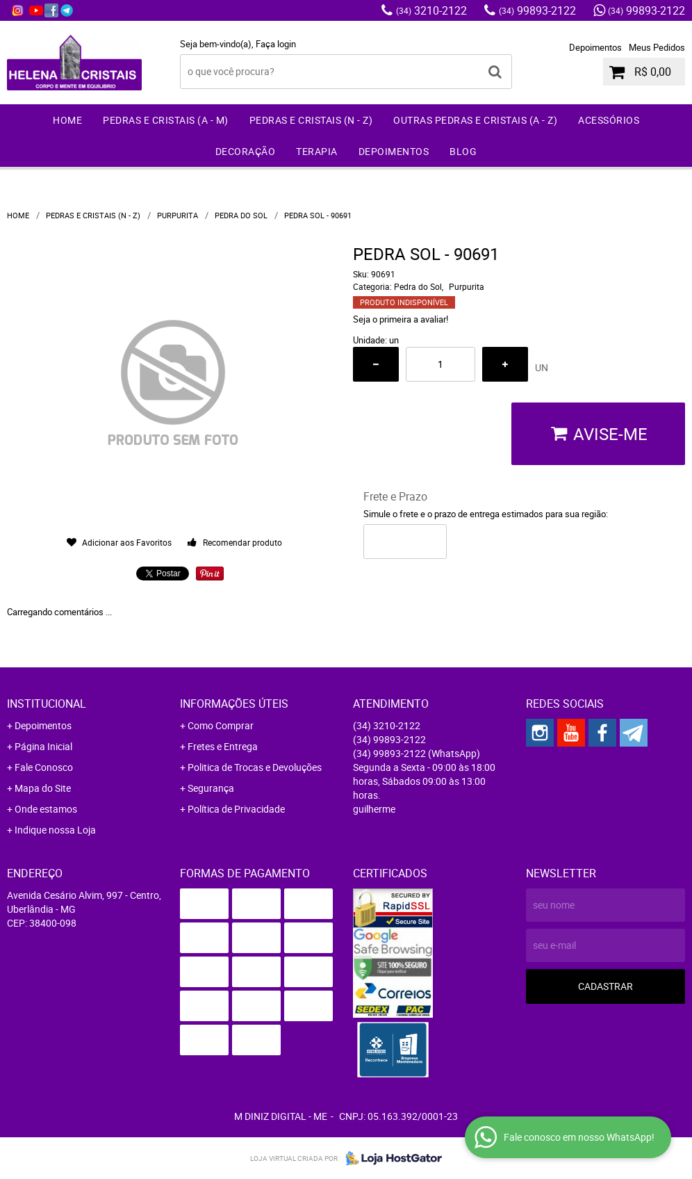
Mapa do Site (43, 788)
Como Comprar (221, 725)
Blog (463, 151)
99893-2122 (537, 10)
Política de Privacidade (236, 808)
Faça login (276, 44)
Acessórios (608, 120)
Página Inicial (43, 746)
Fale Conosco (44, 767)
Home (67, 120)
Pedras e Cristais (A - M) (166, 120)
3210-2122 (431, 10)
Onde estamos (46, 808)
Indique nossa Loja (55, 829)
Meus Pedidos (657, 47)
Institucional (46, 703)
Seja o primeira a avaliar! (400, 319)
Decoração (245, 151)
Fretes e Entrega (223, 746)
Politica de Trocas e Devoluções (255, 767)
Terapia (317, 151)
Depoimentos (595, 47)
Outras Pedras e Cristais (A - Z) (475, 120)
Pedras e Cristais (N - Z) (311, 120)
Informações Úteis (234, 703)
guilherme (374, 808)
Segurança (211, 788)
